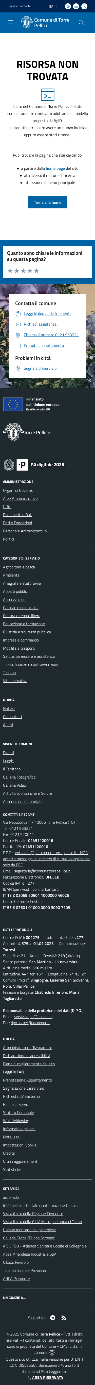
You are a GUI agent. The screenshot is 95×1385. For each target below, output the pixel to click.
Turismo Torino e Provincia (24, 1270)
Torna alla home (47, 202)
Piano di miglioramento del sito (29, 1064)
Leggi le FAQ (13, 1072)
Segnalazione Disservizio (23, 1088)
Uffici (7, 506)
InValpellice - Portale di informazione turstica (41, 1205)
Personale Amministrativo (25, 531)
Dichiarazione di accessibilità (26, 1056)
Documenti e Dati (17, 515)
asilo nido (11, 1197)
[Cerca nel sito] (81, 22)
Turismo (9, 672)
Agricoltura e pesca (19, 567)
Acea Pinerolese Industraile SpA (29, 1254)
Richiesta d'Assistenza (21, 1096)
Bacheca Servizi (16, 1104)
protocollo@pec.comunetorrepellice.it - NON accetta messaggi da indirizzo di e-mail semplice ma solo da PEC (46, 859)
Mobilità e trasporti (19, 648)
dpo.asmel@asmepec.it (30, 1023)
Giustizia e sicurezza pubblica (27, 632)
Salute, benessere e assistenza (29, 656)
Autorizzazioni (14, 599)
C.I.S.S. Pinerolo (16, 1262)
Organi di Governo (18, 490)
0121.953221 (21, 828)
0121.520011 (22, 834)
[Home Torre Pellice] (45, 22)
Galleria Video (14, 785)
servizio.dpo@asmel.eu (33, 1017)
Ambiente (11, 575)
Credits (9, 1153)
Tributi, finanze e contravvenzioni (30, 664)
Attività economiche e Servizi (27, 793)
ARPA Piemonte (16, 1278)
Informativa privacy (19, 1129)
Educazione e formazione (24, 624)
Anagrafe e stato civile (22, 583)
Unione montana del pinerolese (29, 1230)
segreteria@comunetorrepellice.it (42, 871)
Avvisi (8, 725)
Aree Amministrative (20, 498)
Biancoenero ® (51, 1365)
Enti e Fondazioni (17, 523)
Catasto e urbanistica (21, 607)
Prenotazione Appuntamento (27, 1080)
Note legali (12, 1137)
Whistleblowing (16, 1121)
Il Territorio (12, 769)
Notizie (9, 708)
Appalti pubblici (15, 591)
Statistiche (12, 1169)
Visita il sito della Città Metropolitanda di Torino (42, 1222)
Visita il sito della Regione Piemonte (33, 1213)
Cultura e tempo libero (21, 616)
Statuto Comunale (18, 1112)
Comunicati (12, 717)
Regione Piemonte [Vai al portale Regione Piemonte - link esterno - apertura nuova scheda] (19, 6)
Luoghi (8, 761)
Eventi (8, 753)
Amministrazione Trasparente (27, 1047)
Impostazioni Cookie (19, 1145)
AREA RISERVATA (44, 1377)
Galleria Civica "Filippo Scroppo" (29, 1238)
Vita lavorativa (15, 681)
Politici (8, 539)
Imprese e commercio (21, 640)
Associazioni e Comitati (22, 801)
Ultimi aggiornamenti (20, 1161)
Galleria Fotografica (19, 777)
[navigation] (10, 22)
